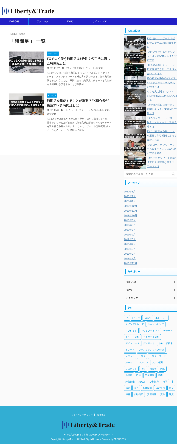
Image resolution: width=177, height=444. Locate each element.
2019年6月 (130, 234)
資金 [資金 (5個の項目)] (162, 394)
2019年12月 (130, 205)
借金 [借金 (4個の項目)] (143, 369)
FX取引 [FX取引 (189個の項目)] (147, 318)
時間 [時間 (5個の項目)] (165, 381)
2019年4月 (130, 244)
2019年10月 (130, 215)
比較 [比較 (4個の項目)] (127, 388)
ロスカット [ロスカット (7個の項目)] (131, 369)
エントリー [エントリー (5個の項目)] (161, 318)
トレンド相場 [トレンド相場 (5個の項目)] (166, 343)
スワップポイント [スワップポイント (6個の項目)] (150, 330)
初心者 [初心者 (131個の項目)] (153, 369)
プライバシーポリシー (82, 415)
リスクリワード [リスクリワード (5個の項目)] (158, 356)
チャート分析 (86, 110)
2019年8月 (130, 225)
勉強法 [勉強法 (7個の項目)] (128, 375)
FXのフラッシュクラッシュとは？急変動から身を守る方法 (162, 56)
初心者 (97, 110)
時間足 (99, 68)
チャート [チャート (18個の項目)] (168, 330)
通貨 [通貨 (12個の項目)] (171, 394)
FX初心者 (14, 21)
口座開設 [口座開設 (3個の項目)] (149, 375)
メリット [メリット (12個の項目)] (130, 356)
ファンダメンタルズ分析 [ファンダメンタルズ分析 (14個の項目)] (151, 349)
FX (74, 68)
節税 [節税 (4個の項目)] (127, 394)
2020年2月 (130, 196)
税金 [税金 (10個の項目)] (171, 388)
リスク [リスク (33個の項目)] (142, 356)
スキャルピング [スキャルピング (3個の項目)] (156, 324)
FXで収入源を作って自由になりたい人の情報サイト (88, 434)
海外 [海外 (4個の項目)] (136, 388)
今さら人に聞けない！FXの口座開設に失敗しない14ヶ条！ (162, 95)
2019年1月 (130, 258)
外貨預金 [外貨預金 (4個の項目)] (130, 381)
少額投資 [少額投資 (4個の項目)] (154, 381)
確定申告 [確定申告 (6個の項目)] (160, 388)
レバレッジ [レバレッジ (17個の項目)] (142, 362)
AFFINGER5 (120, 439)
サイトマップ (99, 21)
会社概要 (101, 415)
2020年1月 (130, 201)
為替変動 (51, 114)
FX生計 (71, 21)
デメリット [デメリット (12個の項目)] (149, 343)
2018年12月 (130, 263)
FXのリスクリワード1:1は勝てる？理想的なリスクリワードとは (162, 162)
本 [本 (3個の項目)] (172, 381)
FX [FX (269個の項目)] (126, 318)
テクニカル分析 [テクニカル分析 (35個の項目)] (151, 337)
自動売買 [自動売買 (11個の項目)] (138, 394)
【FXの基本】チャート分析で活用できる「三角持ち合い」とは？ (162, 69)
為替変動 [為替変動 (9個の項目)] (147, 388)
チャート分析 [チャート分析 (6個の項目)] (132, 337)
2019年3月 (130, 248)
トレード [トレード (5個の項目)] (130, 349)
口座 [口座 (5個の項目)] (138, 375)
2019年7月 (130, 229)
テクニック (42, 21)
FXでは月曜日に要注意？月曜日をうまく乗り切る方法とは (162, 109)
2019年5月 (130, 239)
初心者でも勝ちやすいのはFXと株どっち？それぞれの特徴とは (162, 82)
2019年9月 (130, 220)
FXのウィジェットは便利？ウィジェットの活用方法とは (162, 122)
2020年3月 (130, 191)
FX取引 (81, 68)
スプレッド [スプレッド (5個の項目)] (131, 330)
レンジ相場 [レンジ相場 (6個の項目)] (157, 362)
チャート (90, 68)
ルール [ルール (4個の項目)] (128, 362)
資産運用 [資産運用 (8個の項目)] (151, 394)
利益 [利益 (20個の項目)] (162, 369)
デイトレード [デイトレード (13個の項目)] (132, 343)
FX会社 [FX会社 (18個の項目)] (136, 318)
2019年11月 (130, 210)
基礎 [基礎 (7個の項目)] (160, 375)
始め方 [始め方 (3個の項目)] (142, 381)
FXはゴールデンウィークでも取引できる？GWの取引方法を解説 (161, 149)
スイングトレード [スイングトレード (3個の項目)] (134, 324)
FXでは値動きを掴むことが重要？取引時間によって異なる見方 (162, 135)
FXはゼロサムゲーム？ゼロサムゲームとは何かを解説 (162, 42)
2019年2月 (130, 253)
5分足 (69, 68)
